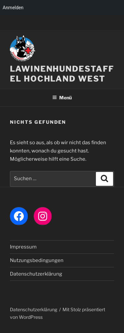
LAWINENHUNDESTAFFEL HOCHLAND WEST (62, 73)
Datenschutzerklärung (36, 274)
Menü (62, 97)
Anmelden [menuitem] (13, 7)
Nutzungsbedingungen (36, 260)
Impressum (23, 247)
